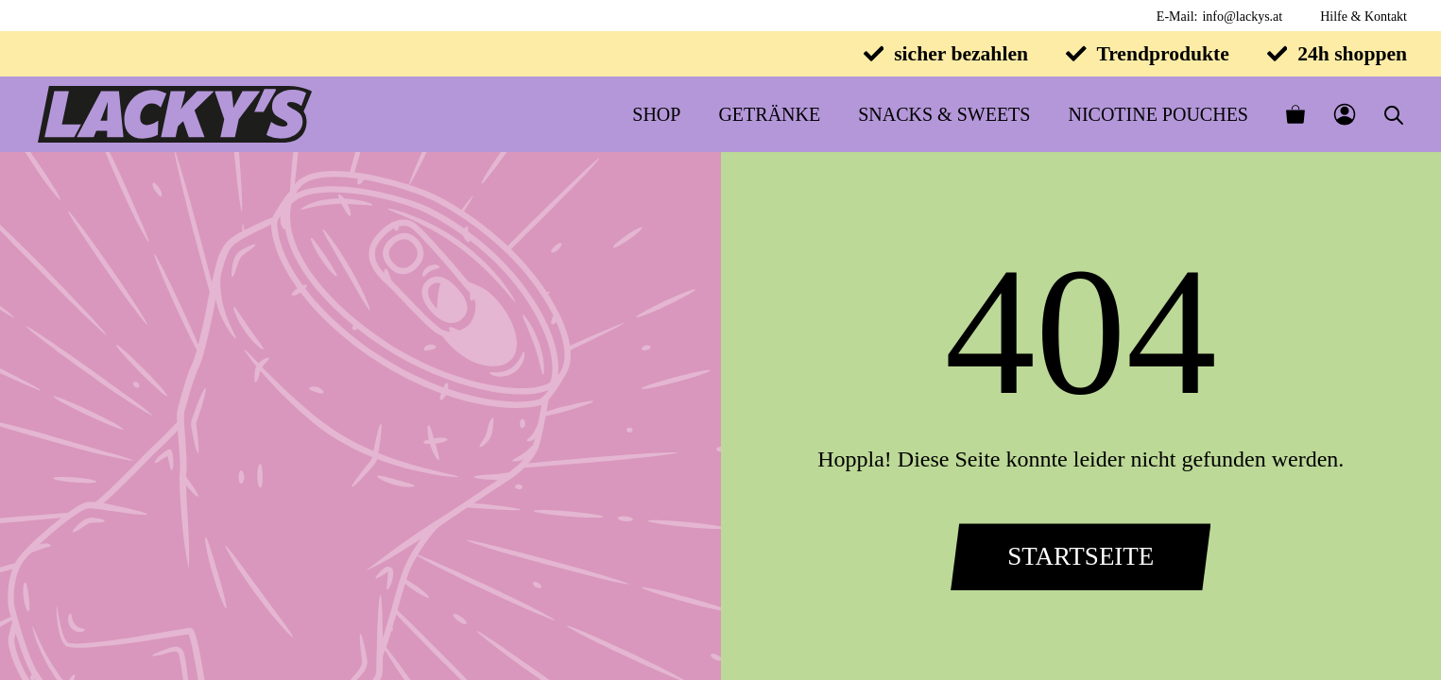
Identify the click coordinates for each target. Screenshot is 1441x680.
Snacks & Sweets (944, 114)
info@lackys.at (1242, 16)
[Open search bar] (1393, 115)
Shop (656, 114)
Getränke (769, 114)
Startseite (1080, 556)
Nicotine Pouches (1158, 114)
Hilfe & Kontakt (1363, 16)
